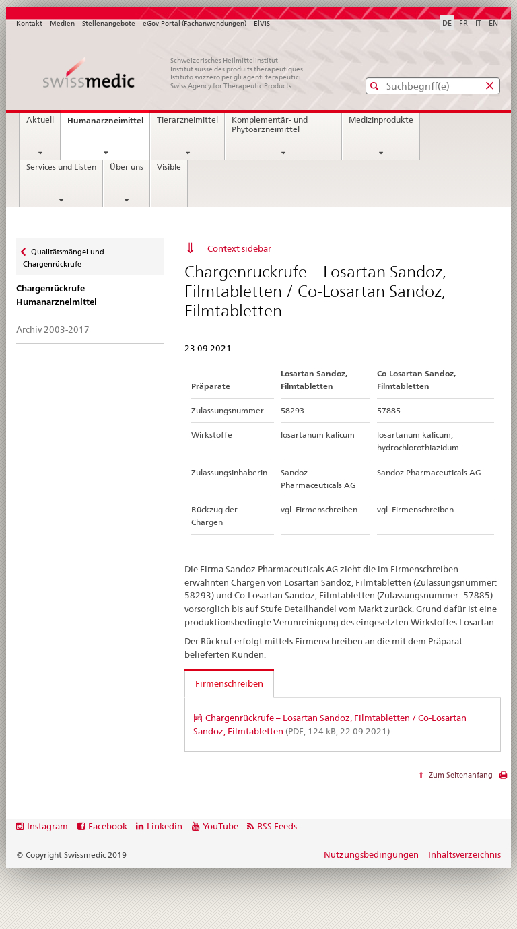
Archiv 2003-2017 (53, 329)
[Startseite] (174, 73)
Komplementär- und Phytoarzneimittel (270, 124)
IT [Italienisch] (478, 23)
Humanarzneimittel (108, 124)
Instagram (47, 826)
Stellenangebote (108, 23)
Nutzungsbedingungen (371, 854)
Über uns (126, 167)
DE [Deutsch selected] (447, 23)
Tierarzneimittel (187, 120)
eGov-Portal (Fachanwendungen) (194, 23)
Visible (169, 167)
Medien (62, 23)
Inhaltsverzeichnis (464, 854)
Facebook (107, 826)
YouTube (220, 826)
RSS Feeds (277, 826)
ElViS (262, 23)
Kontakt (29, 23)
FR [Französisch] (463, 23)
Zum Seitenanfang (460, 775)
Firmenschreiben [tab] (229, 683)
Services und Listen (61, 167)
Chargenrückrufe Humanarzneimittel (56, 295)
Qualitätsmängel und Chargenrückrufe (63, 253)
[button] (376, 86)
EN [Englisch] (493, 23)
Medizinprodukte (381, 120)
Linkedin (164, 826)
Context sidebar (239, 248)
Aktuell (40, 120)
